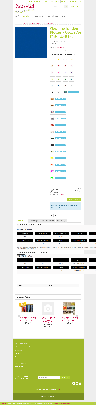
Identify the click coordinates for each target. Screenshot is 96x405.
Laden (45, 1)
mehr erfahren (67, 403)
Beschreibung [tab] (21, 221)
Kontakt (64, 1)
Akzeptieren (58, 403)
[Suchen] (58, 6)
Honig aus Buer (19, 366)
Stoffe (17, 16)
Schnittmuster (40, 16)
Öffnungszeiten (33, 1)
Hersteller (64, 16)
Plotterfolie (60, 47)
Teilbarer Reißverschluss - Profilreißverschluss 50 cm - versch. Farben (27, 318)
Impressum (18, 353)
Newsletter (54, 1)
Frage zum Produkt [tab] (48, 221)
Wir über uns (18, 360)
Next (77, 316)
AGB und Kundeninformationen (23, 347)
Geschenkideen (53, 16)
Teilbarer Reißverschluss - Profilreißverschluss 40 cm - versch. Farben (69, 318)
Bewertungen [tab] (34, 221)
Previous (19, 316)
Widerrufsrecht (19, 357)
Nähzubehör (27, 16)
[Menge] (58, 199)
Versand (62, 194)
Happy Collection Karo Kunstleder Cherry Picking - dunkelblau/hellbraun (48, 319)
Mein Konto (75, 1)
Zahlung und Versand (21, 363)
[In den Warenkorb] (74, 199)
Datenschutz (18, 350)
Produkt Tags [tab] (61, 221)
